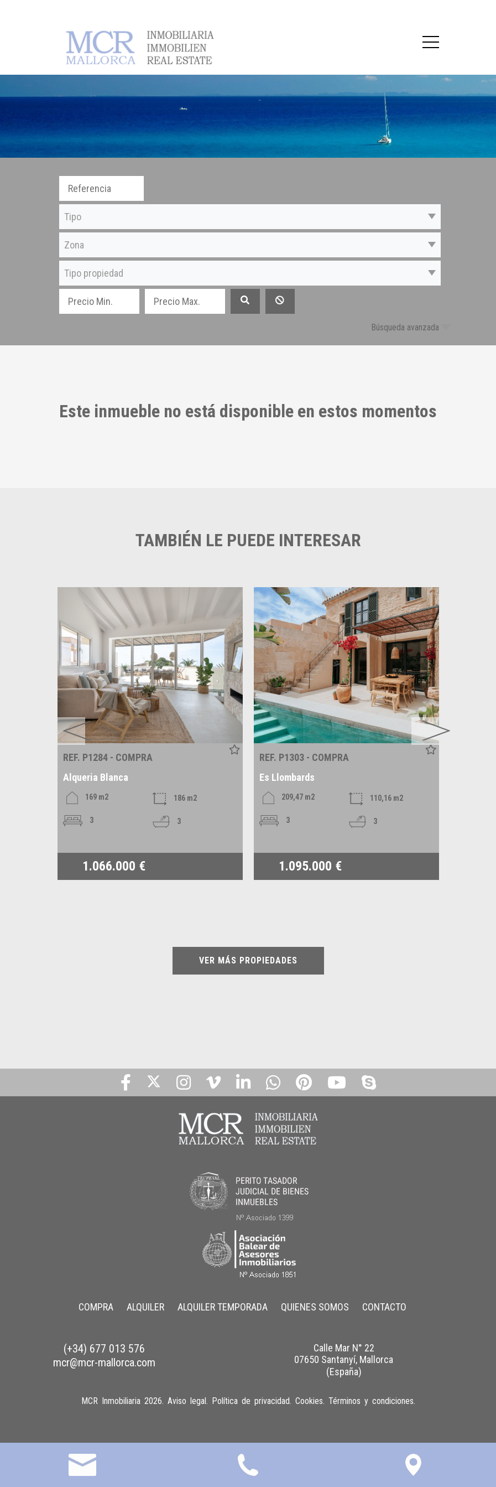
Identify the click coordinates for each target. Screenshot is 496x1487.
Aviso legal (187, 1401)
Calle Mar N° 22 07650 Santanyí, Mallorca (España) (343, 1359)
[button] (250, 216)
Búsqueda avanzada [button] (405, 327)
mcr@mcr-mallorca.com (104, 1362)
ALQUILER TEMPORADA (222, 1307)
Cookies (309, 1401)
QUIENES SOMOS (315, 1307)
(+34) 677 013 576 (104, 1348)
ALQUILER (145, 1307)
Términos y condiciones (371, 1401)
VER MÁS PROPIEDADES (248, 960)
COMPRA (96, 1307)
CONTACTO (384, 1307)
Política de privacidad (251, 1401)
